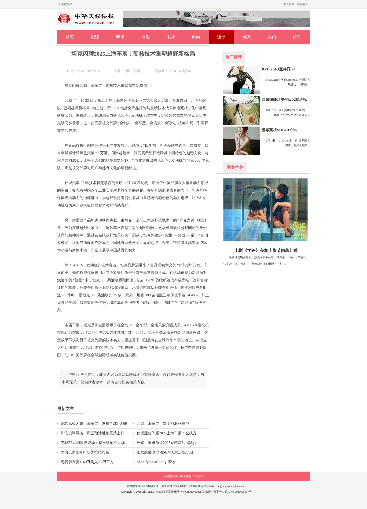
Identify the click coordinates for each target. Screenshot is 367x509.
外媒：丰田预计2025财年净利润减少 (167, 443)
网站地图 (302, 4)
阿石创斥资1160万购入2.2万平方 (87, 462)
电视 (171, 37)
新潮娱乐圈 (66, 4)
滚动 (221, 37)
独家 (246, 37)
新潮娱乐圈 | (171, 476)
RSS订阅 (198, 476)
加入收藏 (288, 4)
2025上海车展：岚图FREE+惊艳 (163, 423)
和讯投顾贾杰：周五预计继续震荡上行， (94, 433)
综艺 (297, 37)
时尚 (196, 37)
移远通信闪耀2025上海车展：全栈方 (167, 433)
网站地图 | (186, 476)
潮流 (95, 37)
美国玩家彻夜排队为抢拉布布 (85, 452)
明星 (120, 37)
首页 (70, 37)
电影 (145, 37)
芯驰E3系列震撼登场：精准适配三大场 (93, 443)
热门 (272, 37)
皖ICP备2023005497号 (238, 491)
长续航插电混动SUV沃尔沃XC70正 (165, 452)
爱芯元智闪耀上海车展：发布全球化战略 (94, 423)
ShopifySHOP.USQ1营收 (156, 462)
